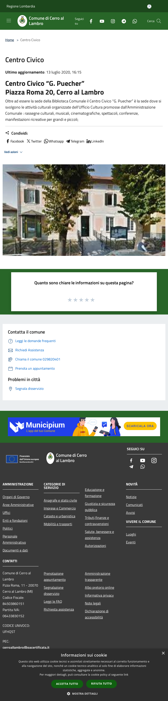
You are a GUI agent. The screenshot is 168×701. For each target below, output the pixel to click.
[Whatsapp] (133, 21)
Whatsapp (54, 141)
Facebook (14, 141)
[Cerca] (158, 21)
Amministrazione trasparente (97, 576)
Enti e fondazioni (15, 520)
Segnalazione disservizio (53, 590)
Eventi (131, 542)
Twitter (34, 141)
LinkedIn (95, 141)
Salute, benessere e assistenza (99, 534)
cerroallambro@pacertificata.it (26, 647)
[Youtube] (100, 21)
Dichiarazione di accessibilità (96, 614)
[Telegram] (122, 21)
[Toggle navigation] (8, 20)
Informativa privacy (99, 595)
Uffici (6, 512)
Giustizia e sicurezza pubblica (100, 506)
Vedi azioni (14, 152)
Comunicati (134, 504)
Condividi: (16, 133)
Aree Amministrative (18, 504)
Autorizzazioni (95, 545)
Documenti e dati (15, 550)
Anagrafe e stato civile (60, 500)
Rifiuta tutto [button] (101, 683)
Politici (8, 528)
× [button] (163, 653)
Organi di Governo (16, 496)
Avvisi (130, 512)
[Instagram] (111, 21)
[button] (84, 693)
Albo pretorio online (99, 587)
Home (9, 39)
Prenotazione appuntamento (55, 576)
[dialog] (84, 675)
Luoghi (131, 534)
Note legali (93, 603)
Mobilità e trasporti (58, 524)
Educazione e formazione (94, 492)
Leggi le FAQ (53, 601)
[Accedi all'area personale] (149, 6)
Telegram (74, 141)
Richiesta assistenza (59, 609)
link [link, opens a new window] (126, 674)
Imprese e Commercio (60, 508)
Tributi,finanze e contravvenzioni (97, 520)
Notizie (131, 496)
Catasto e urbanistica (59, 516)
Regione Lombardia (21, 6)
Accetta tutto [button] (67, 684)
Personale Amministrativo (14, 539)
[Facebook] (89, 21)
